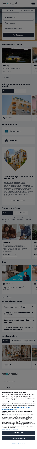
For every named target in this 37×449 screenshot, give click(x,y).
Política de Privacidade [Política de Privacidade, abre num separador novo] (9, 409)
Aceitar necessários (18, 438)
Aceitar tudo (18, 432)
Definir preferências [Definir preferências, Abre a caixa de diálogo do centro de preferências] (18, 444)
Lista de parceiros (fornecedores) (10, 429)
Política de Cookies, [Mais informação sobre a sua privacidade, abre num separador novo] (24, 407)
